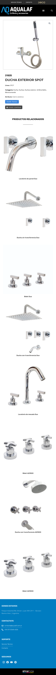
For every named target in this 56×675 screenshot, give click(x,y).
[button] (43, 10)
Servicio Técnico (16, 2)
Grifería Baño (41, 90)
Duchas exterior (30, 90)
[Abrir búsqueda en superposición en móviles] (52, 10)
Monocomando (10, 92)
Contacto (29, 2)
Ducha (15, 90)
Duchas (21, 90)
